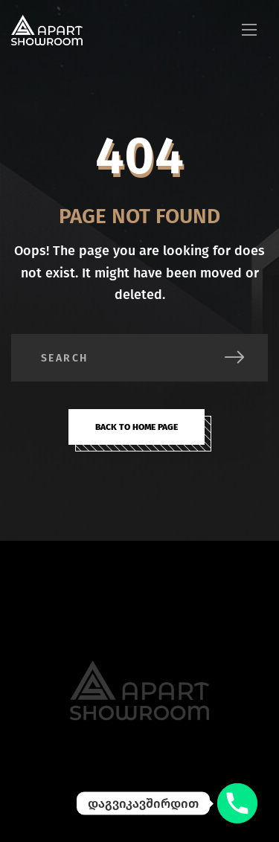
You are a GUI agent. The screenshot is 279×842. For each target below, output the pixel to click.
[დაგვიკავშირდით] (237, 803)
